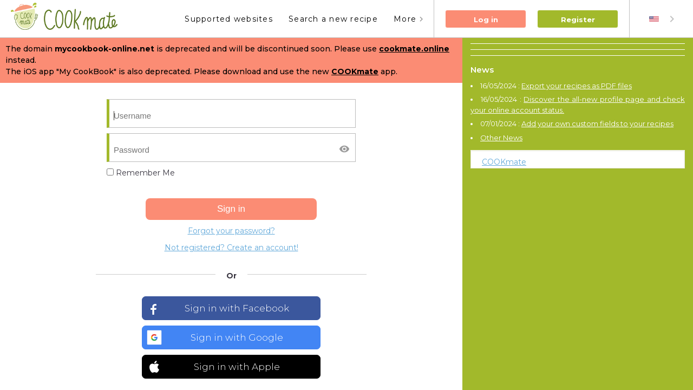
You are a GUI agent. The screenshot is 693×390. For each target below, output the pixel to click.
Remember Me (141, 173)
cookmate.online (414, 49)
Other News (501, 137)
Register (578, 19)
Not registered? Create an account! (231, 247)
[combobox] (662, 19)
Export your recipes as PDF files (576, 85)
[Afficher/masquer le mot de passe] (344, 149)
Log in (486, 19)
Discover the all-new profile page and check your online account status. (577, 104)
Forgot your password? (231, 231)
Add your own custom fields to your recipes (597, 123)
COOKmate (504, 162)
